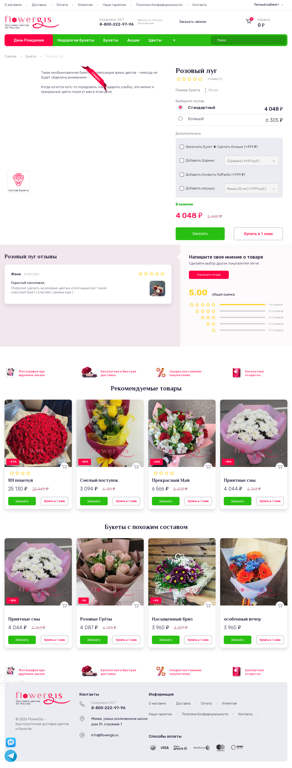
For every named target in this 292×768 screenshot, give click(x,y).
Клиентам (85, 5)
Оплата (62, 5)
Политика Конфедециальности (159, 5)
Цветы (155, 40)
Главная (10, 56)
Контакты (200, 5)
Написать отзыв (209, 274)
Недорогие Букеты (75, 40)
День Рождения (29, 40)
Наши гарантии (114, 5)
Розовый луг (54, 56)
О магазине (13, 5)
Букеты (110, 40)
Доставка (39, 5)
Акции (133, 40)
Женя (16, 274)
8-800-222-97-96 (116, 24)
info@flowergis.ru (104, 735)
